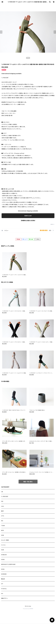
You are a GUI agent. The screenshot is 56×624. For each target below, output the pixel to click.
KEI (2, 520)
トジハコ (3, 545)
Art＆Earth (4, 554)
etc (2, 593)
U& (2, 491)
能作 (2, 511)
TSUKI (3, 525)
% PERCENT (4, 496)
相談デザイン (4, 598)
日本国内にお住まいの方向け (28, 220)
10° (2, 583)
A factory (4, 588)
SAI (2, 501)
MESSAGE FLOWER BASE (8, 564)
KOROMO (4, 574)
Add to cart (28, 215)
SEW (2, 535)
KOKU (3, 569)
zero (2, 506)
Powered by (28, 608)
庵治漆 (3, 579)
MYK (2, 530)
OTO (2, 516)
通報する (52, 224)
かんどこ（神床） (5, 540)
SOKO (3, 559)
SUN (2, 549)
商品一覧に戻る (28, 481)
